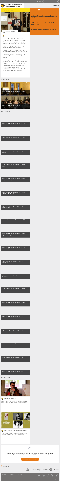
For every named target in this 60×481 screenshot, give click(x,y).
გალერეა (12, 474)
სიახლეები (4, 474)
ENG (40, 1)
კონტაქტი (20, 474)
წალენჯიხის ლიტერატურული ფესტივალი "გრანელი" (43, 29)
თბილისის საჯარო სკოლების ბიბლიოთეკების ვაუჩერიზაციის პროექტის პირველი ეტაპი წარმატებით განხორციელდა (44, 16)
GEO (38, 1)
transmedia (22, 479)
